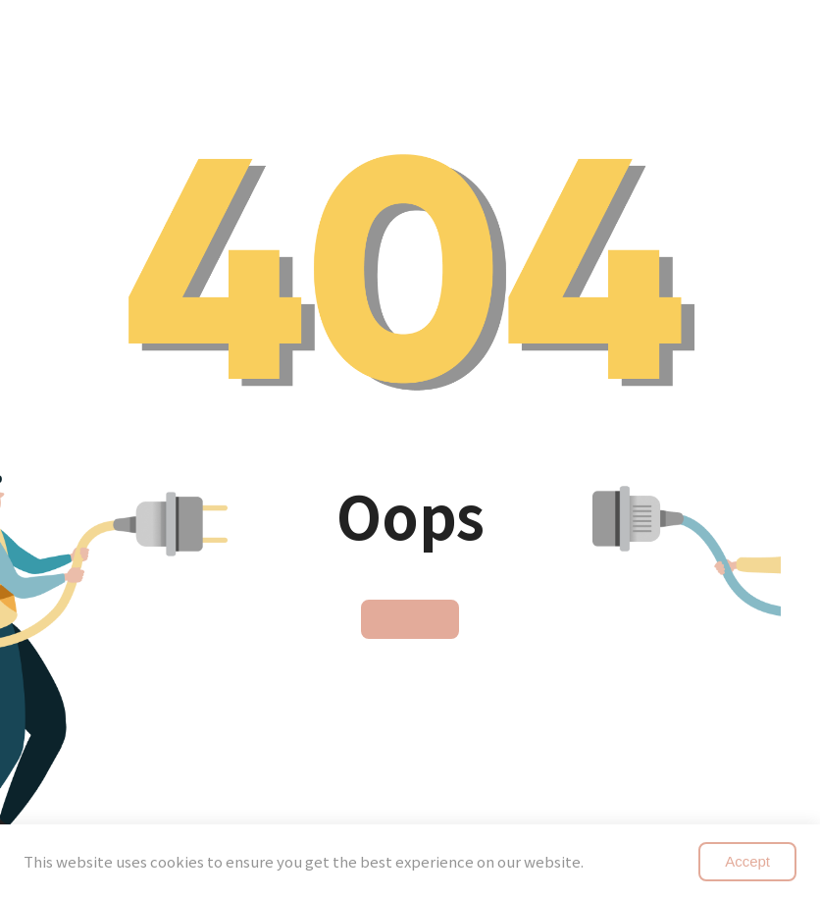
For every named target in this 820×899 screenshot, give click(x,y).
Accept (747, 861)
